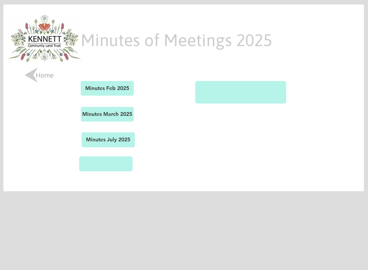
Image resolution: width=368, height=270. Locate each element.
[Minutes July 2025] (108, 139)
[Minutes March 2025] (107, 114)
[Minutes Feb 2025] (107, 88)
